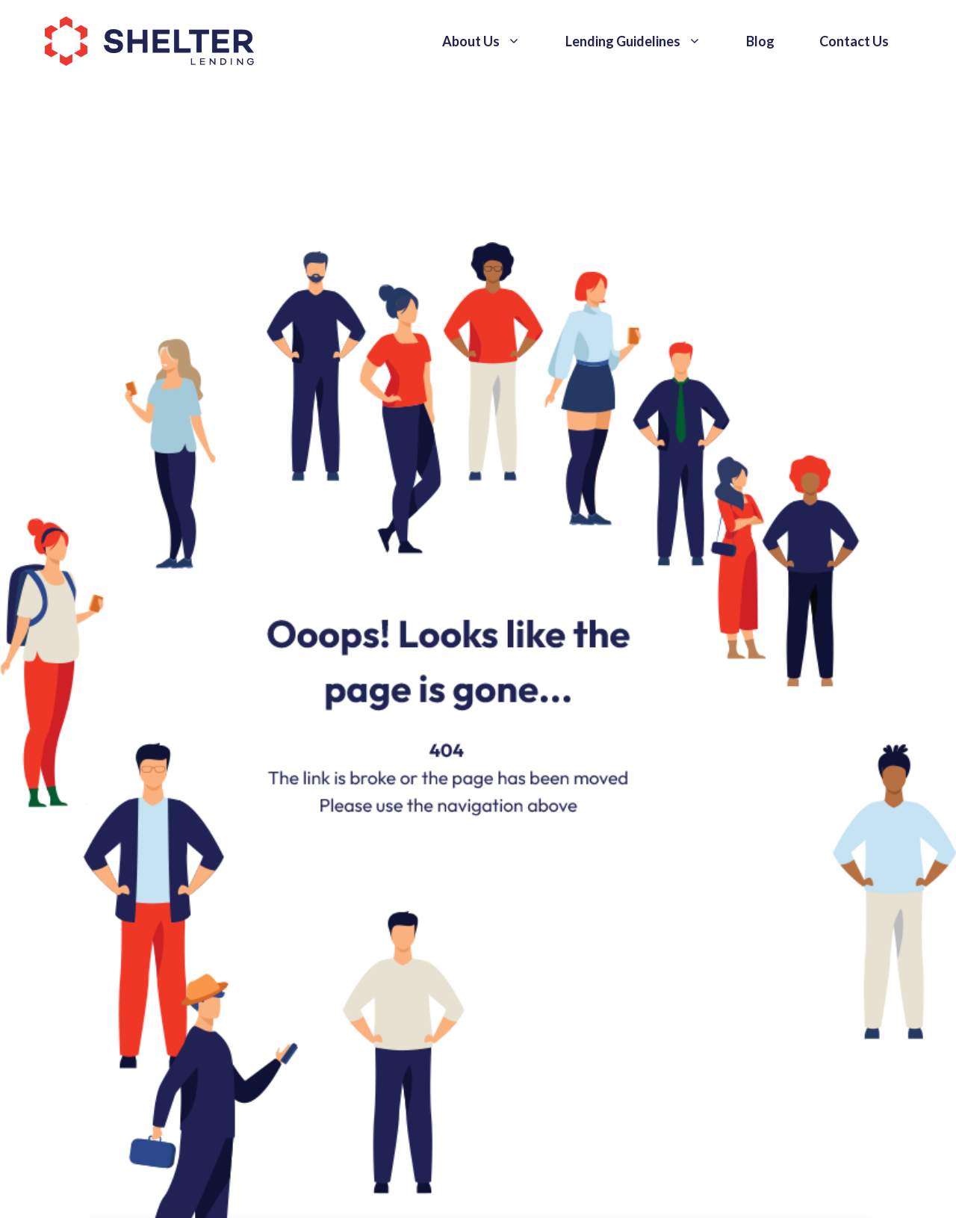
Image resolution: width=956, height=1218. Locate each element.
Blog (760, 41)
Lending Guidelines (644, 41)
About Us (492, 41)
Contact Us (854, 41)
